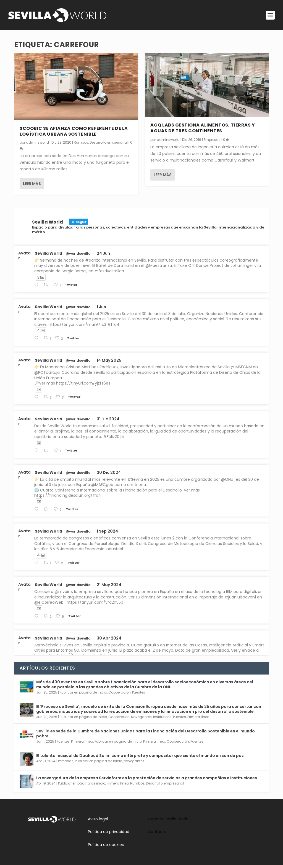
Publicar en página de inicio (83, 692)
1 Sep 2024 (107, 531)
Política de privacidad (108, 831)
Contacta (157, 831)
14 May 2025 (109, 360)
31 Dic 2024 (108, 419)
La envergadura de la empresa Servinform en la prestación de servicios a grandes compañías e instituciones (146, 778)
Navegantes (141, 716)
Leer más (32, 183)
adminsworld (37, 142)
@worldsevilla (78, 253)
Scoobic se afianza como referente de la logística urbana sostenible (74, 131)
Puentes (138, 692)
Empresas (212, 139)
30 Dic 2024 (109, 472)
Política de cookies (106, 844)
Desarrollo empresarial (109, 142)
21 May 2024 (109, 584)
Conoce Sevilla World (168, 819)
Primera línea (198, 716)
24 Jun (103, 253)
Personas (66, 761)
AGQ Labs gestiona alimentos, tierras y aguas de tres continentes (202, 128)
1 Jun (101, 307)
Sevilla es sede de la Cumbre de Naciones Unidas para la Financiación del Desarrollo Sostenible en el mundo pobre (145, 733)
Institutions (162, 716)
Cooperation (119, 716)
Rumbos (81, 142)
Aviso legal (98, 819)
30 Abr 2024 (109, 638)
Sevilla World (48, 253)
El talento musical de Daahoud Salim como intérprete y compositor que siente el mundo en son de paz (140, 755)
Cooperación (119, 692)
